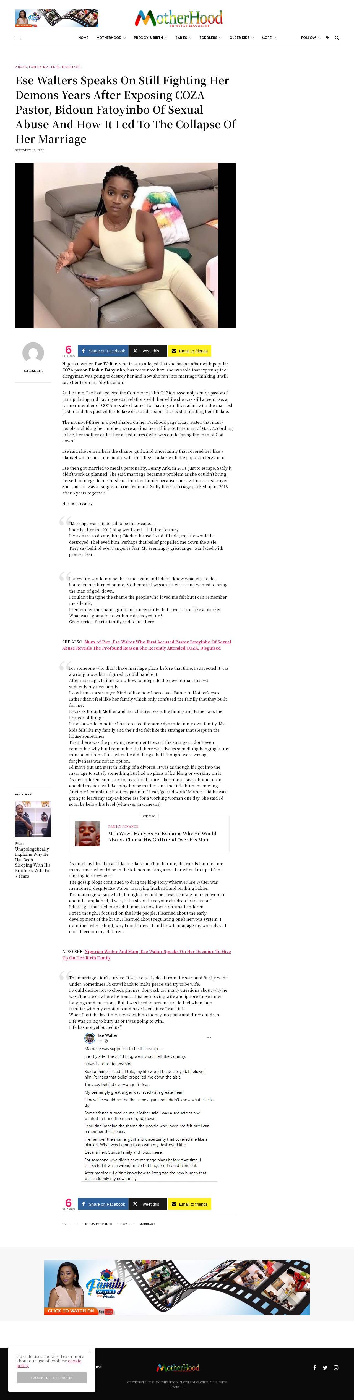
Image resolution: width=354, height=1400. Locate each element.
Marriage (71, 66)
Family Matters (44, 66)
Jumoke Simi (33, 370)
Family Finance (123, 826)
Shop (97, 1367)
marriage (147, 1224)
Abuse (21, 66)
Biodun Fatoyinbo (98, 1224)
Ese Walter (125, 1224)
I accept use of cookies (52, 1378)
